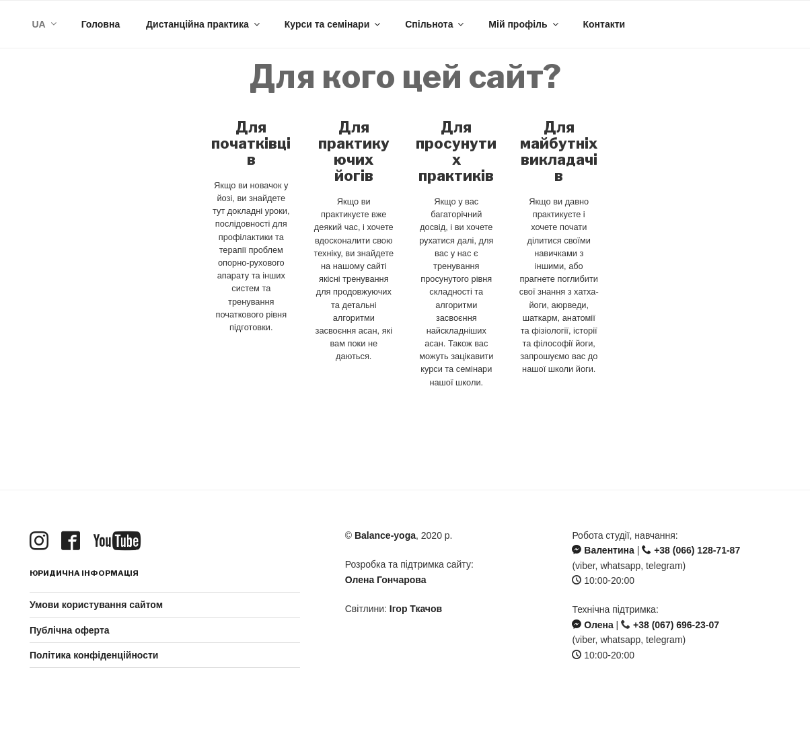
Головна (100, 24)
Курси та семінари (334, 24)
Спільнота (435, 24)
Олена (592, 624)
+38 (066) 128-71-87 (691, 550)
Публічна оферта (70, 630)
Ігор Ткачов (416, 608)
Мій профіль (524, 24)
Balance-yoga (385, 535)
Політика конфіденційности (94, 655)
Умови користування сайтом (96, 604)
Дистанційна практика (204, 24)
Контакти (604, 24)
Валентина (603, 550)
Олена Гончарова (386, 579)
